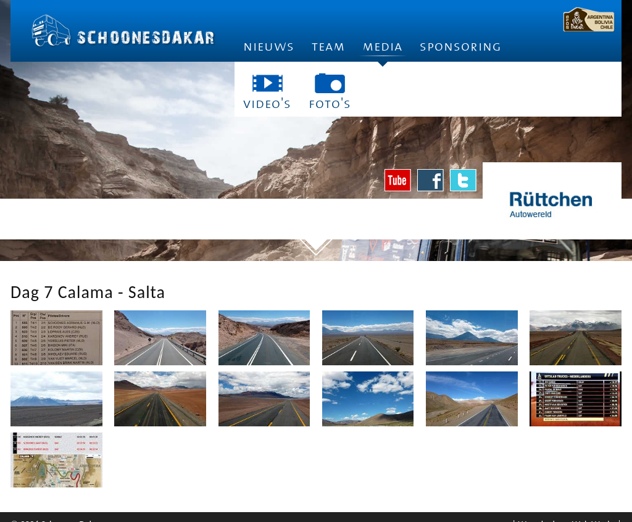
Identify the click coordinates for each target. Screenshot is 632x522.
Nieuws (268, 46)
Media (382, 50)
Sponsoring (461, 46)
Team (328, 46)
